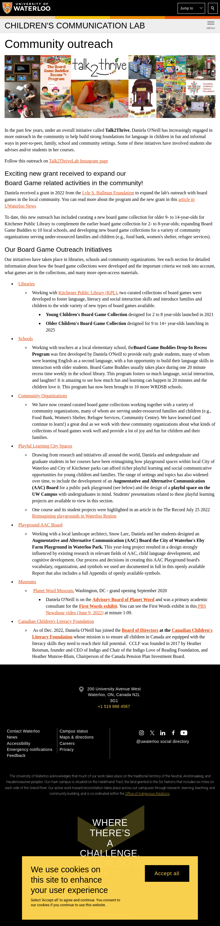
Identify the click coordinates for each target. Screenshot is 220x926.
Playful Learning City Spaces (45, 445)
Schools (25, 338)
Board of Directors (140, 630)
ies (32, 283)
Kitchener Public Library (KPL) (87, 292)
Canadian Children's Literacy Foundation (56, 621)
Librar (24, 283)
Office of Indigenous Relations (147, 794)
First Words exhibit (98, 606)
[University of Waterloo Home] (26, 8)
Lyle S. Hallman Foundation (108, 192)
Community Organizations (42, 395)
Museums (27, 581)
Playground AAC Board (40, 524)
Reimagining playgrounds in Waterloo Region (74, 516)
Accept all (166, 873)
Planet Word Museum (53, 590)
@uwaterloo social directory (162, 741)
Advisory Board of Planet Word (123, 599)
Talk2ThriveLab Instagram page (78, 160)
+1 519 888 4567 (114, 706)
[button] (191, 8)
